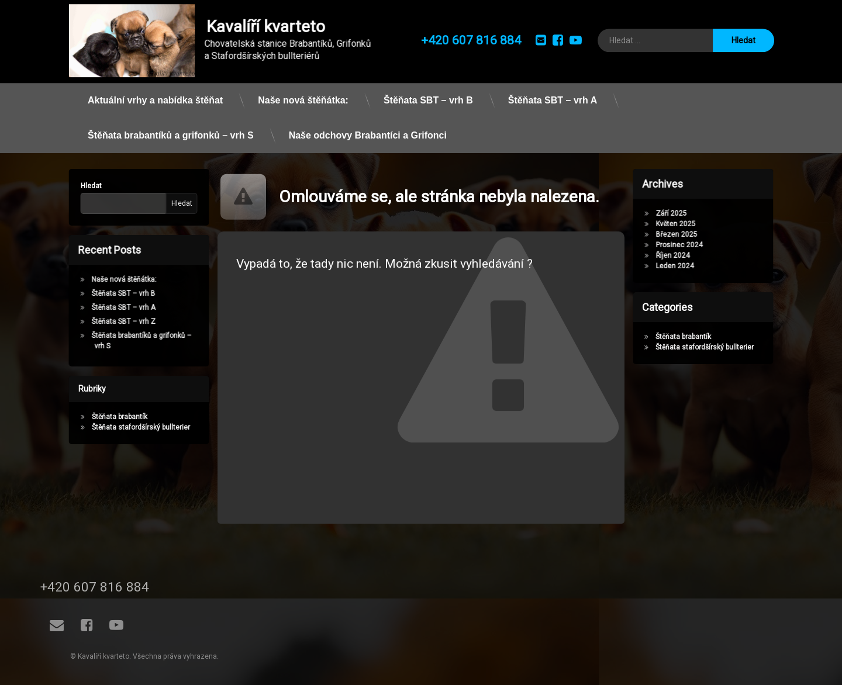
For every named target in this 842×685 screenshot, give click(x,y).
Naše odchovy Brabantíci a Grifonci (368, 125)
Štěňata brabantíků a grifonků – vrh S (171, 125)
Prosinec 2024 (688, 245)
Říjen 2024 (682, 255)
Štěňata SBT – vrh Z (114, 321)
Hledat (81, 186)
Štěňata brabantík (110, 417)
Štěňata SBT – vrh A (552, 90)
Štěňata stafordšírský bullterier (131, 427)
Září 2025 (680, 213)
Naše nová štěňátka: (303, 90)
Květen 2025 (685, 224)
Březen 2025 (685, 234)
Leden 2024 (684, 266)
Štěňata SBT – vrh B (428, 90)
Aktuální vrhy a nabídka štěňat (155, 90)
